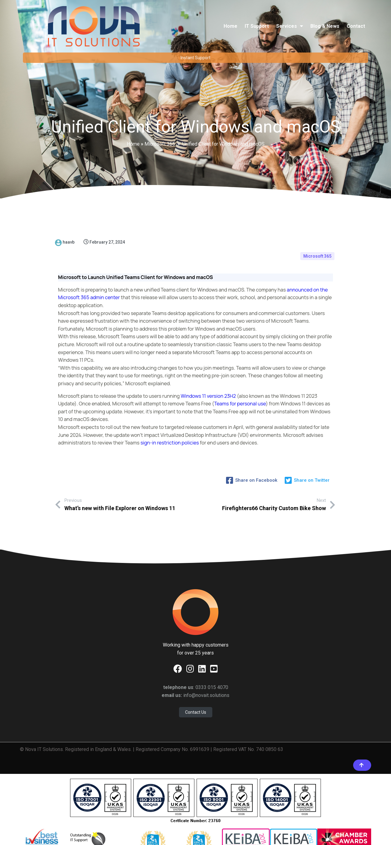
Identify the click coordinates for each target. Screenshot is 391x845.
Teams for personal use (240, 376)
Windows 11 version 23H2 (208, 368)
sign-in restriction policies (170, 415)
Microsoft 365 (159, 129)
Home (133, 129)
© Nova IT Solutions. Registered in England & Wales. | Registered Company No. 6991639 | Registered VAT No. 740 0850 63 (151, 709)
